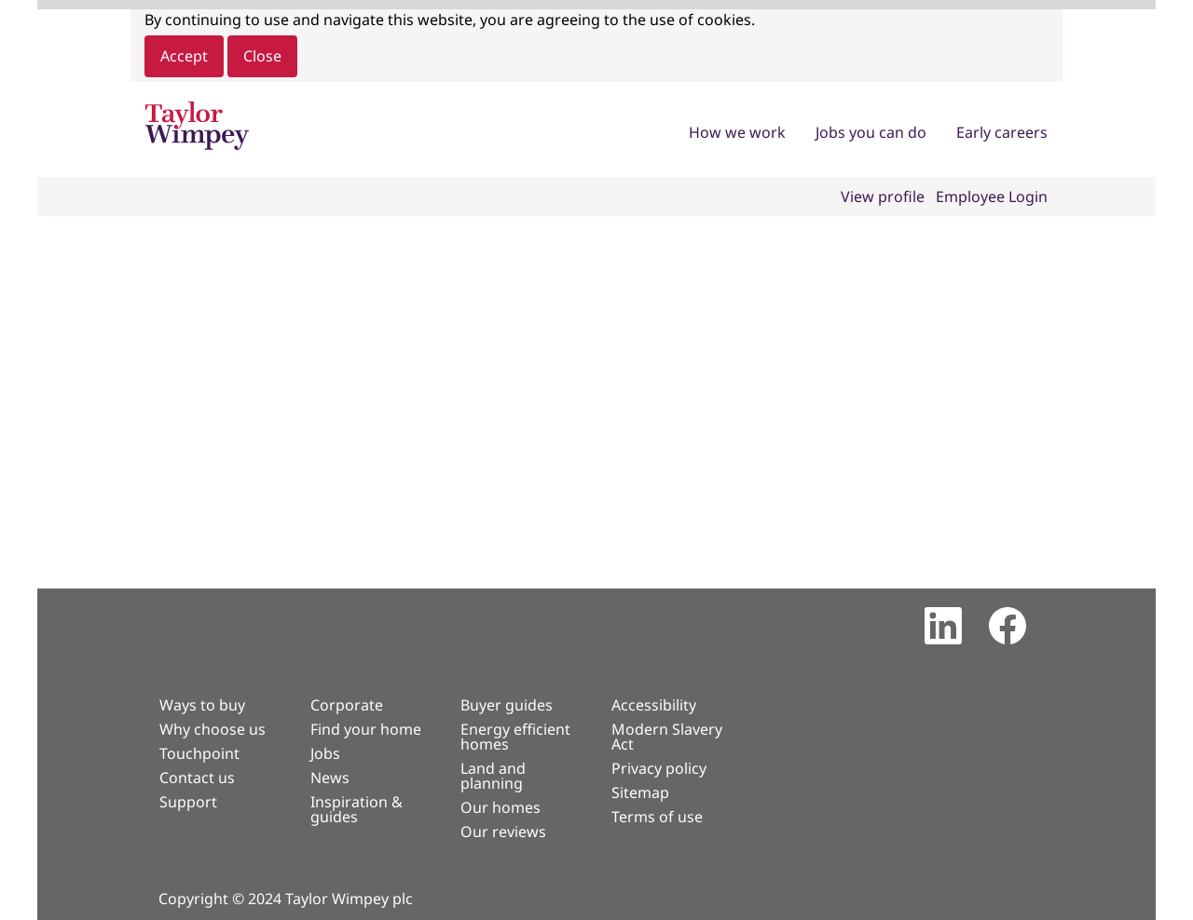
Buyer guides (506, 705)
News (330, 777)
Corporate (346, 705)
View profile (883, 196)
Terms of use (657, 816)
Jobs (325, 753)
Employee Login (992, 196)
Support (188, 801)
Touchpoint (199, 753)
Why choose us (212, 729)
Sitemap (640, 792)
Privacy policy (658, 768)
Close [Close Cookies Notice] (262, 56)
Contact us (197, 777)
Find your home (365, 729)
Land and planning (493, 775)
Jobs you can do (871, 132)
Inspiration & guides (356, 809)
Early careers (1002, 132)
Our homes (500, 807)
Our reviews (503, 831)
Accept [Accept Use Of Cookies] (184, 56)
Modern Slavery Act (666, 736)
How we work (737, 132)
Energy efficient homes (515, 736)
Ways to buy (202, 705)
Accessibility (653, 705)
